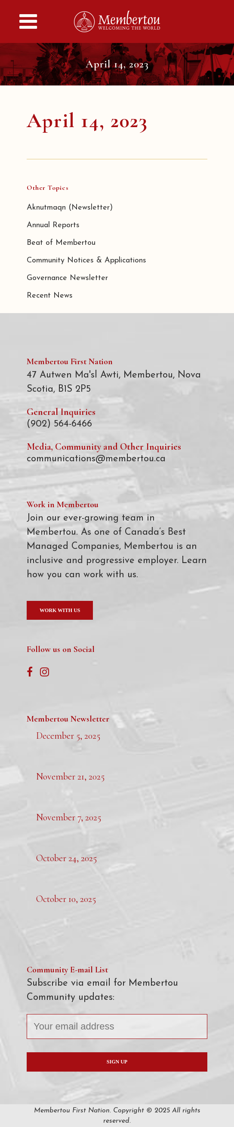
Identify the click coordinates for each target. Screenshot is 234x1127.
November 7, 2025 (68, 817)
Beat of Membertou (61, 243)
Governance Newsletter (67, 278)
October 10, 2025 (66, 899)
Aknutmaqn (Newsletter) (70, 208)
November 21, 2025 (70, 776)
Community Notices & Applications (86, 260)
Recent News (50, 296)
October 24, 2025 (66, 858)
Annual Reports (53, 225)
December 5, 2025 (68, 735)
